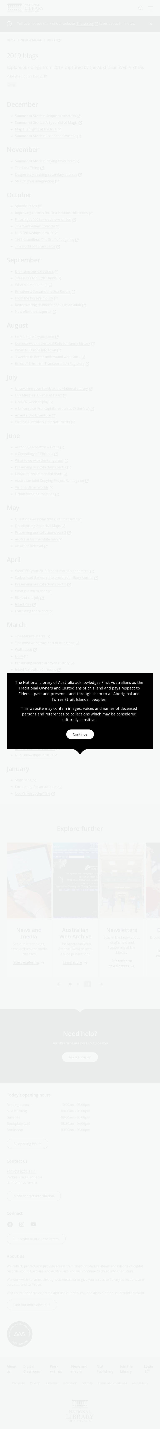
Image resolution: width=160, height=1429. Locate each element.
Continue (80, 734)
